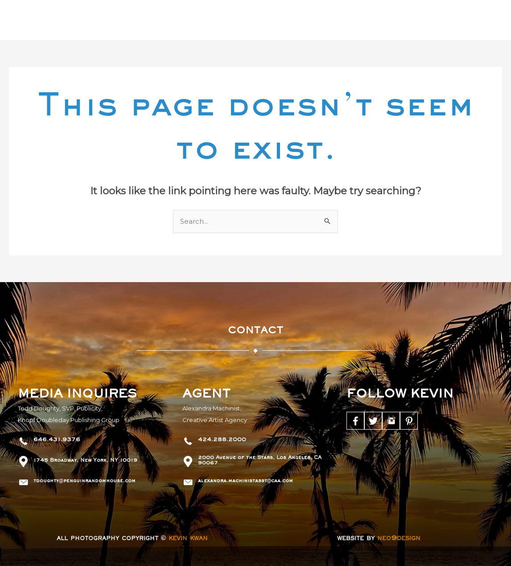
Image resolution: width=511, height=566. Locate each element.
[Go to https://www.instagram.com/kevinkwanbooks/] (391, 421)
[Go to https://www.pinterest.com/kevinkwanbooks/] (409, 421)
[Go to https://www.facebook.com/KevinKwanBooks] (355, 421)
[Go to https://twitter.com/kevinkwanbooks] (373, 421)
